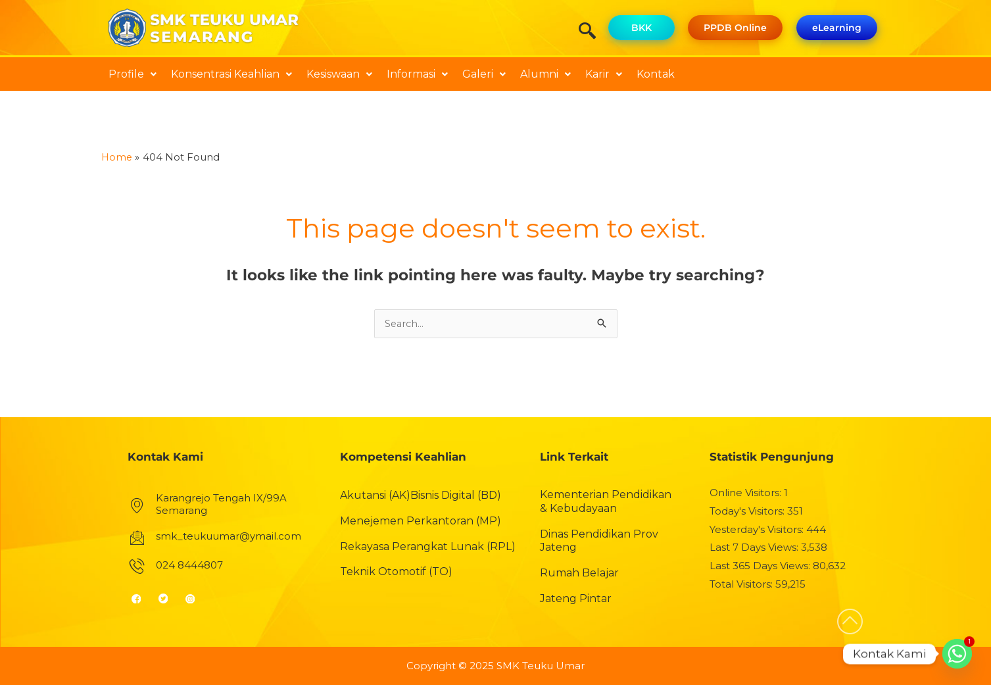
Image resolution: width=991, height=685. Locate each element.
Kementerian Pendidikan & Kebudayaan (605, 502)
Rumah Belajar (579, 573)
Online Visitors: (747, 493)
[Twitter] (168, 599)
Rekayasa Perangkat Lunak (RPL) (428, 546)
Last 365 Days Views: (761, 566)
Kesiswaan (339, 74)
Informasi (417, 74)
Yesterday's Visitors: (758, 529)
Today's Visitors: (748, 511)
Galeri (484, 74)
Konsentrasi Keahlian (231, 74)
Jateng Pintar (576, 599)
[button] (132, 74)
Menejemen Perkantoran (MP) (420, 521)
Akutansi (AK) (375, 496)
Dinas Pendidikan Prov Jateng (599, 541)
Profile (133, 74)
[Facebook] (142, 599)
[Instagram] (195, 599)
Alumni (545, 74)
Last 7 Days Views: (755, 548)
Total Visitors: (742, 584)
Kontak (656, 74)
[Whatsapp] (957, 654)
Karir (603, 74)
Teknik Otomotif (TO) (396, 572)
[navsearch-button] (592, 32)
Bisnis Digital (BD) (455, 496)
